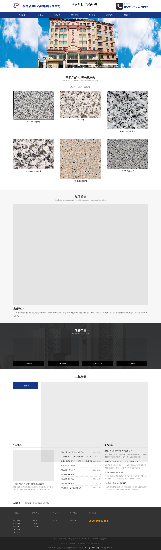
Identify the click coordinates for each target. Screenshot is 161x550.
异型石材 (35, 526)
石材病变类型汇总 (67, 479)
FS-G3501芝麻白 (33, 121)
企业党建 (16, 526)
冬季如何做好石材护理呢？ (115, 472)
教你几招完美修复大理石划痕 (115, 483)
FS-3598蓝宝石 (127, 171)
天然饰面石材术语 (67, 474)
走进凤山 (39, 15)
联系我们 (127, 15)
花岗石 (34, 520)
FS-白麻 (80, 119)
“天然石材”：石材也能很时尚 (71, 488)
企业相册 (16, 523)
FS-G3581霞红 (80, 181)
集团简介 (16, 520)
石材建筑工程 (97, 363)
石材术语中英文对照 (68, 470)
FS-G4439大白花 (33, 171)
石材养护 (132, 363)
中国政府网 (27, 503)
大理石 (34, 523)
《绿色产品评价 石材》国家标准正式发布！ (29, 484)
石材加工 (63, 363)
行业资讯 (109, 15)
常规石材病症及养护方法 (69, 466)
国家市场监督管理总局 (41, 503)
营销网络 (16, 532)
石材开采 (29, 363)
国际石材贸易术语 (67, 483)
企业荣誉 (92, 15)
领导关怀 (16, 529)
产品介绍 (57, 15)
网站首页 (22, 15)
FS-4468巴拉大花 (127, 131)
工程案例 (74, 15)
